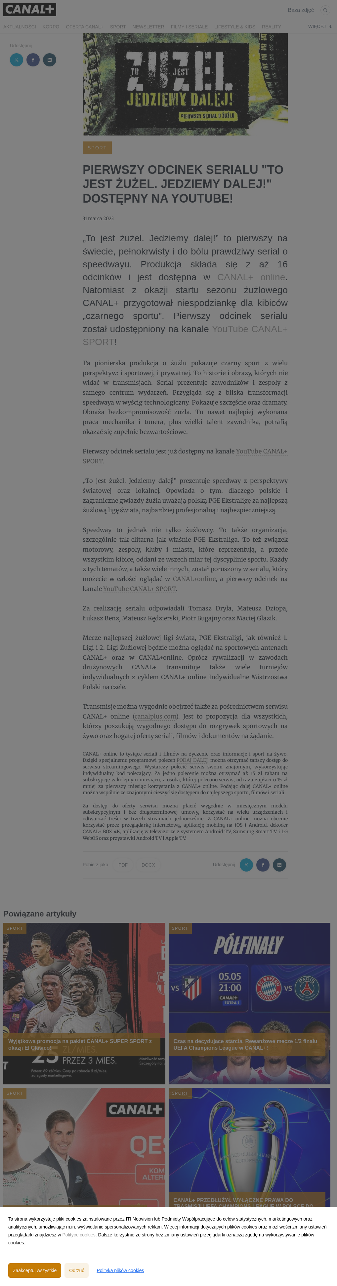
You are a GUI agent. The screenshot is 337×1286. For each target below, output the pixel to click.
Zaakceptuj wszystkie (35, 1270)
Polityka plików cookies (120, 1270)
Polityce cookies (78, 1234)
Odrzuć (76, 1270)
